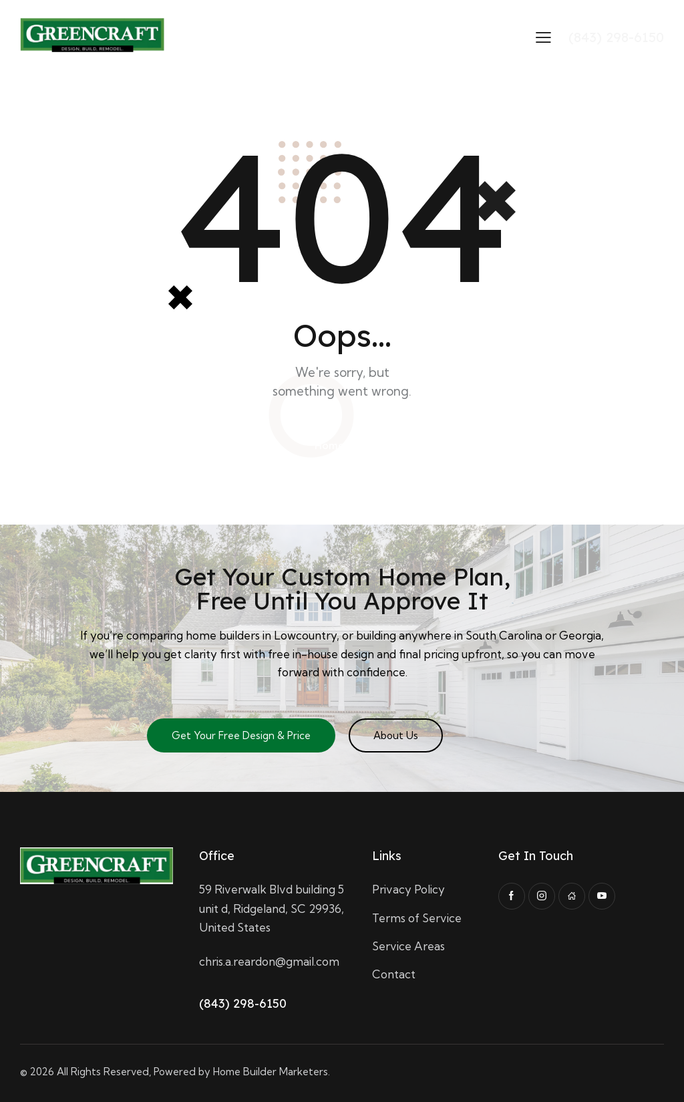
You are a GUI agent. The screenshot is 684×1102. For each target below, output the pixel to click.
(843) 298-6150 (243, 1003)
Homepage (342, 445)
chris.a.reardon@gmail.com (269, 961)
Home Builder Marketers (270, 1071)
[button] (543, 36)
